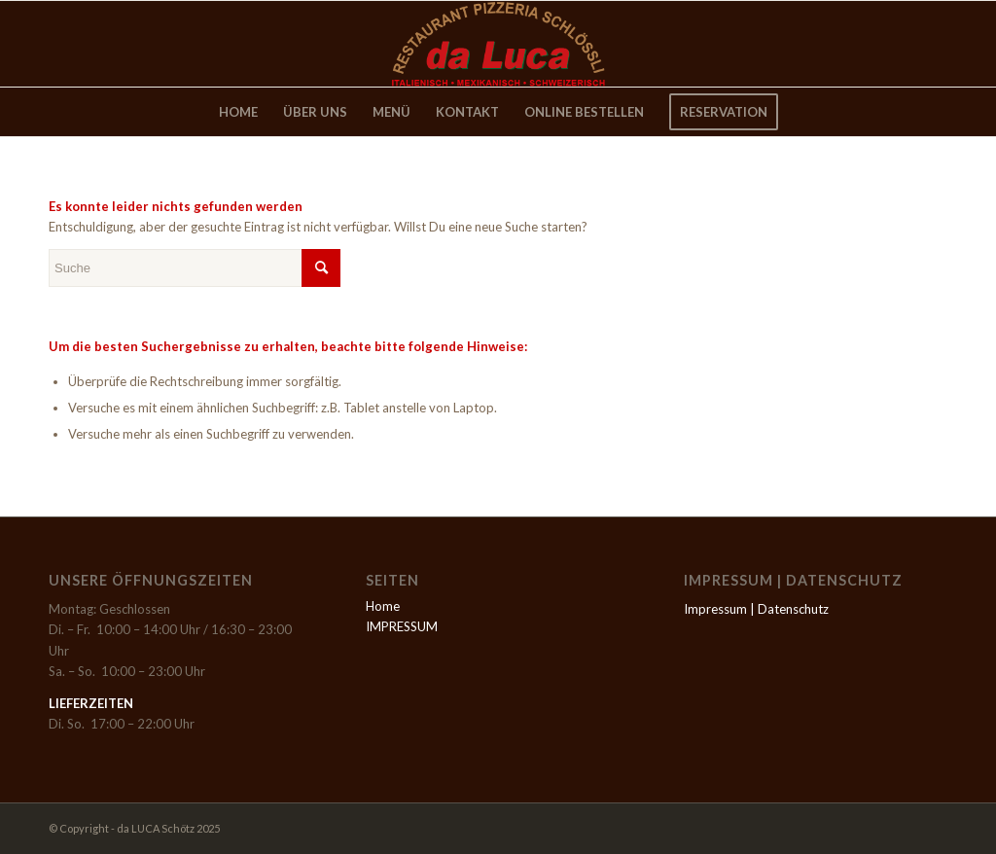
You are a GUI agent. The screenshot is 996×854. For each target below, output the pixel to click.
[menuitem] (238, 112)
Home (383, 606)
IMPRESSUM (402, 626)
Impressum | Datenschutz (756, 609)
